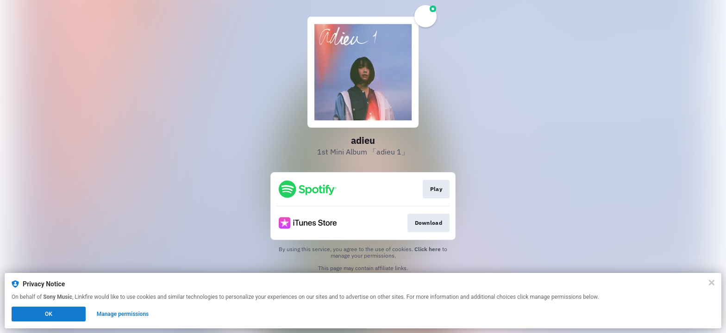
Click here (427, 249)
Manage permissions (123, 314)
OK (48, 314)
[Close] (711, 282)
